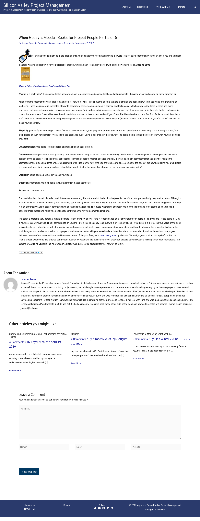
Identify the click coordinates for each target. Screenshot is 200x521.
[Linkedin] (108, 512)
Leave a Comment (66, 43)
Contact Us (30, 509)
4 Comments (17, 341)
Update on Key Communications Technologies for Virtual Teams (36, 335)
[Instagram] (103, 512)
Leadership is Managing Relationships (153, 334)
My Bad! (75, 334)
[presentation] (38, 465)
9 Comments (141, 339)
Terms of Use (30, 513)
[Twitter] (95, 512)
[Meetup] (112, 512)
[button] (152, 7)
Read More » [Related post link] (15, 370)
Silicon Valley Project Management (37, 5)
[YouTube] (99, 512)
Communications (47, 43)
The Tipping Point (109, 235)
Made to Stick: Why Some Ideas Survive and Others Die (46, 86)
